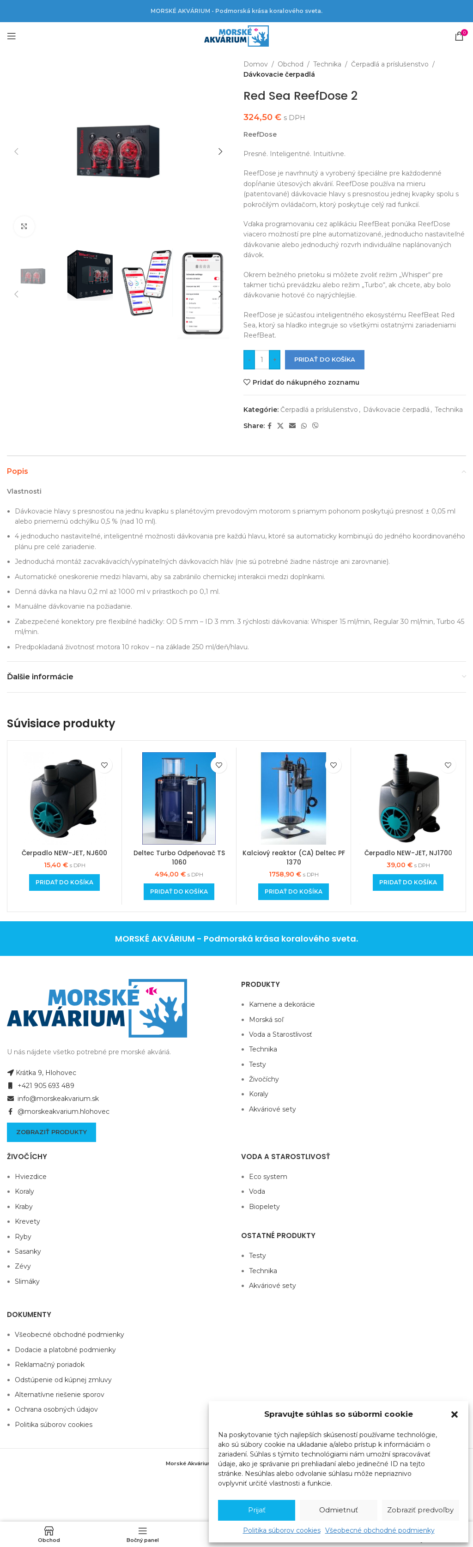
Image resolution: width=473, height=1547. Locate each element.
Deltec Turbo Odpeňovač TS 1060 (179, 857)
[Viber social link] (315, 426)
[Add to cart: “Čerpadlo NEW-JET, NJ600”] (64, 882)
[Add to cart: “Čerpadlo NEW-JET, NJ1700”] (408, 882)
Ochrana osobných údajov (56, 1409)
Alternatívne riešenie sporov (59, 1394)
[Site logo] (236, 35)
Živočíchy (264, 1079)
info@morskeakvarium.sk (53, 1098)
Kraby (24, 1207)
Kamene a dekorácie (282, 1004)
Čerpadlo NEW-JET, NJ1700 (408, 853)
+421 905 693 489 (40, 1086)
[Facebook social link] (269, 426)
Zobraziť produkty (51, 1132)
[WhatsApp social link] (303, 426)
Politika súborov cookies (282, 1530)
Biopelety (264, 1207)
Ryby (23, 1237)
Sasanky (28, 1251)
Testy (257, 1064)
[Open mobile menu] (11, 36)
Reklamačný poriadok (50, 1364)
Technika (327, 64)
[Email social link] (292, 426)
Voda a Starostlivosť (280, 1034)
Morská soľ (266, 1019)
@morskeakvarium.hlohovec (58, 1111)
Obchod (290, 64)
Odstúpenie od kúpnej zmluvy (63, 1380)
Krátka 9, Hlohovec (41, 1073)
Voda (257, 1191)
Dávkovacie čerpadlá (279, 74)
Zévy (23, 1266)
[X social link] (280, 426)
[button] (454, 1414)
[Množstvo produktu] (262, 359)
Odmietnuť (338, 1509)
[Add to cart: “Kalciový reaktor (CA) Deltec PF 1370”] (293, 891)
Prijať (257, 1509)
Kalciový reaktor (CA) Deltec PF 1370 (293, 857)
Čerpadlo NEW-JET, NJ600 (64, 853)
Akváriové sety (272, 1109)
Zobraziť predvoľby (420, 1509)
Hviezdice (31, 1176)
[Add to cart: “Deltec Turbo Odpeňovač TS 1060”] (179, 891)
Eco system (268, 1176)
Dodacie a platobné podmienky (65, 1350)
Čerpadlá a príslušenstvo (390, 64)
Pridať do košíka (324, 359)
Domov (255, 64)
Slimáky (27, 1281)
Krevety (27, 1221)
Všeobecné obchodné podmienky (380, 1530)
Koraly (258, 1094)
